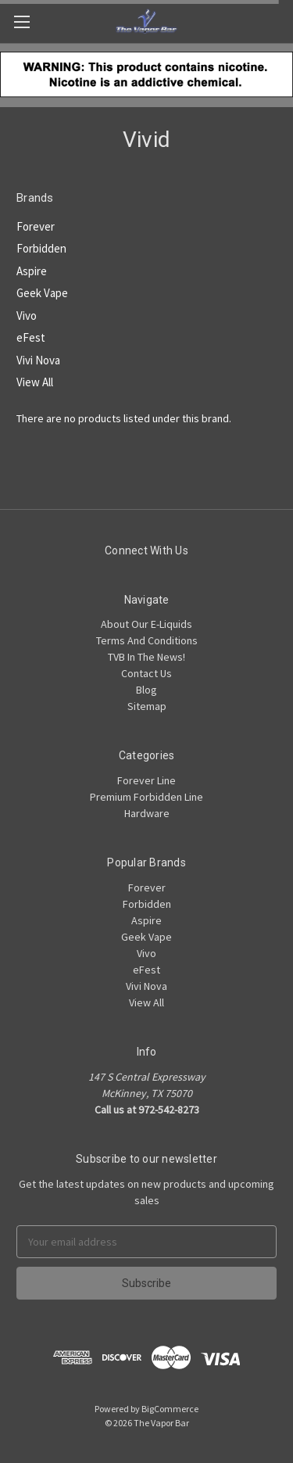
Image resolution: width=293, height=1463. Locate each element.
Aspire (31, 271)
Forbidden (41, 248)
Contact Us (146, 673)
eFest (30, 337)
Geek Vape (42, 292)
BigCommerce (169, 1409)
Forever (35, 226)
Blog (146, 690)
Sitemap (146, 706)
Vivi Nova (38, 360)
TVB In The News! (146, 657)
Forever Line (146, 780)
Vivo (26, 315)
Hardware (147, 813)
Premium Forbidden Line (146, 797)
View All (34, 382)
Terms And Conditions (147, 640)
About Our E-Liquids (146, 624)
